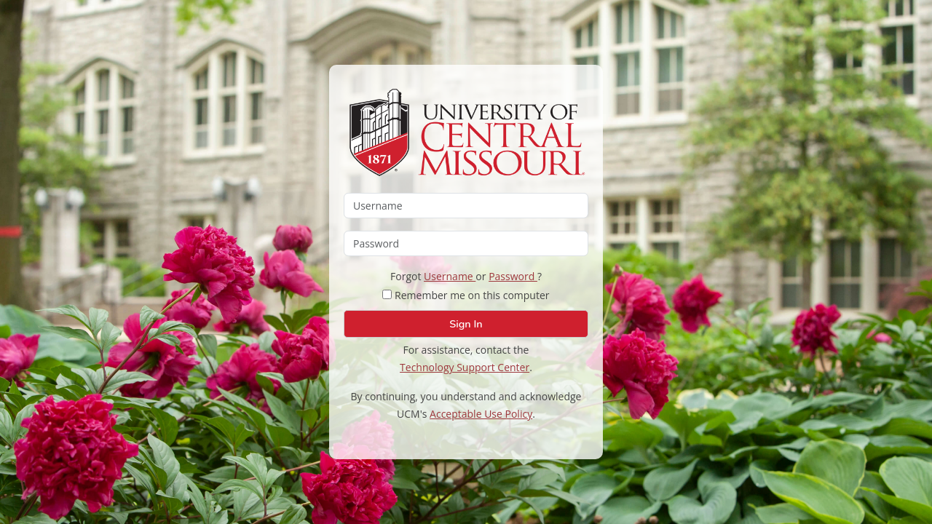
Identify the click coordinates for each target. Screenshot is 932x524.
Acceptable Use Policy (481, 414)
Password (513, 276)
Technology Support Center (464, 367)
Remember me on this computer (465, 295)
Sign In (465, 324)
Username (449, 276)
